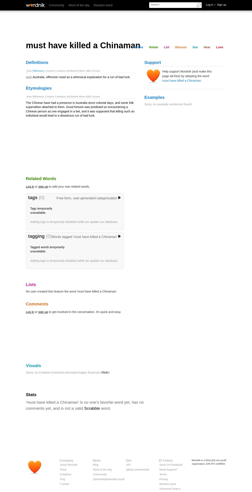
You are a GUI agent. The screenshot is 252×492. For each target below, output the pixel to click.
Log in (30, 186)
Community (56, 5)
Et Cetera (166, 460)
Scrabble (92, 408)
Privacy (163, 479)
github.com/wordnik (137, 469)
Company (66, 460)
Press (63, 469)
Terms (163, 474)
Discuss (181, 47)
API (128, 464)
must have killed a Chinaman (181, 80)
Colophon (65, 474)
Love (219, 47)
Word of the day (78, 5)
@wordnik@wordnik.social (108, 479)
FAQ (62, 479)
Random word (103, 5)
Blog (95, 464)
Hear (207, 47)
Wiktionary (38, 70)
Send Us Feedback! (171, 464)
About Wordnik (68, 464)
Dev (128, 460)
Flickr (104, 372)
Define (138, 47)
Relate (153, 47)
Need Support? (168, 469)
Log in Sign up (216, 4)
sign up (43, 186)
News (97, 460)
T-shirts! (64, 484)
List (166, 47)
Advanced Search (169, 488)
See (195, 47)
